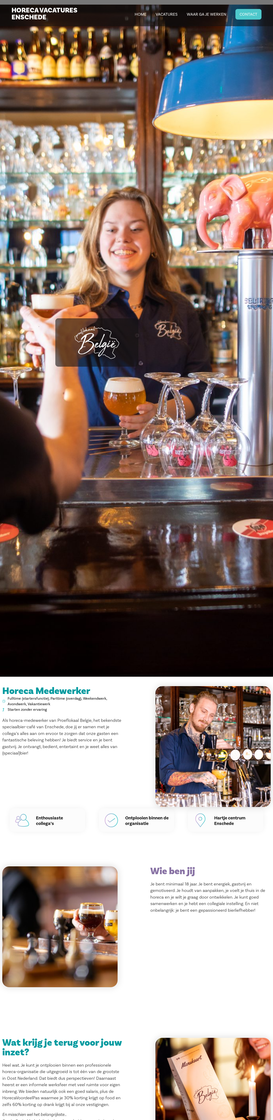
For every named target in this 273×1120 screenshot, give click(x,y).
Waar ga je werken (206, 14)
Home (140, 14)
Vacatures (167, 14)
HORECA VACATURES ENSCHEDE (44, 14)
